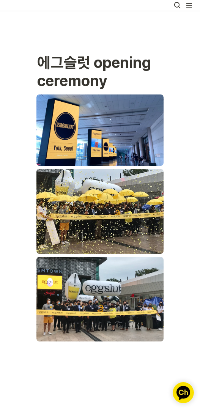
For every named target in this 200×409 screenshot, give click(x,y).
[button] (177, 5)
